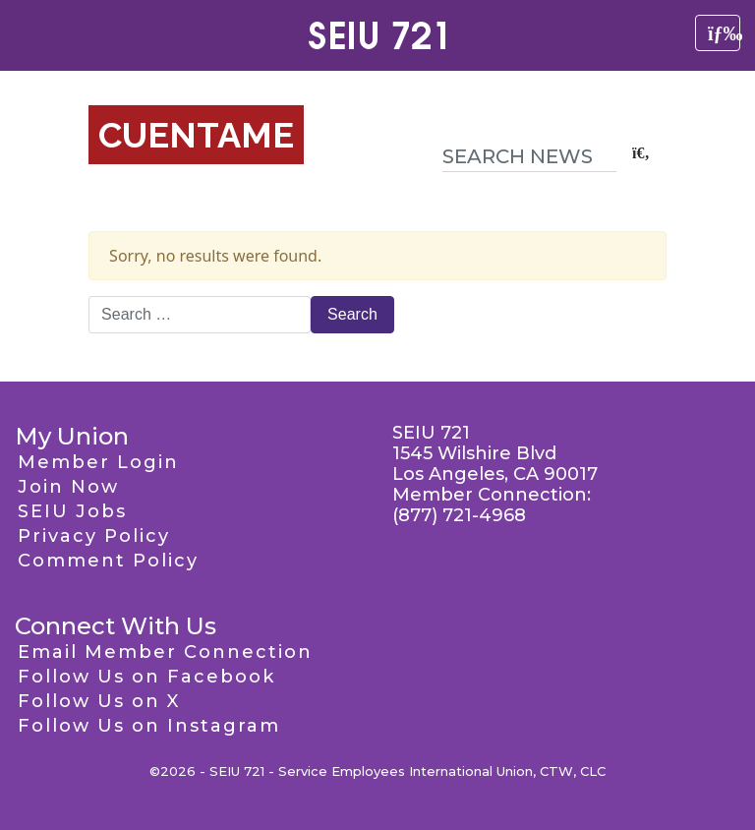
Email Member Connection (165, 652)
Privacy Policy (94, 536)
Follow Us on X (99, 701)
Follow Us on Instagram (149, 726)
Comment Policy (108, 560)
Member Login (98, 462)
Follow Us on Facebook (146, 676)
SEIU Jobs (72, 511)
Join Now (68, 487)
